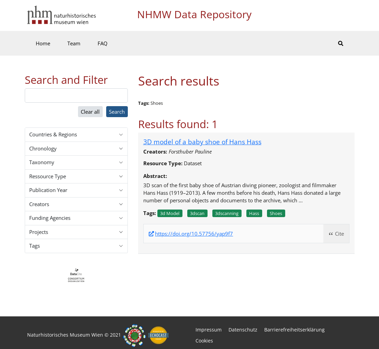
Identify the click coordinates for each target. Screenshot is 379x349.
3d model (169, 213)
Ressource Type (47, 176)
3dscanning (226, 213)
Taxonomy (41, 162)
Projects (38, 231)
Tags (34, 245)
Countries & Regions (53, 134)
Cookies (204, 340)
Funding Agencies (49, 217)
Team (73, 43)
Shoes (276, 213)
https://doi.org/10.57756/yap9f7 (194, 233)
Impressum (209, 329)
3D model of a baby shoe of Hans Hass (202, 141)
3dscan (197, 213)
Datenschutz (242, 329)
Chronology (43, 148)
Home (43, 43)
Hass (254, 213)
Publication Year (48, 190)
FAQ (103, 43)
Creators (39, 204)
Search (117, 111)
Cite (339, 233)
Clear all (90, 111)
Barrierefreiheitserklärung (294, 329)
